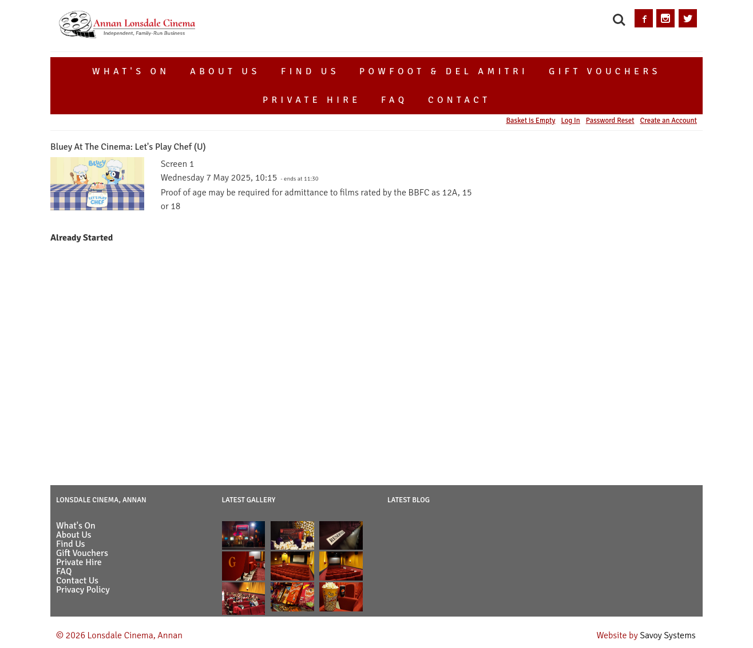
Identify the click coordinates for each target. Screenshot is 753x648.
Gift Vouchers (605, 71)
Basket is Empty (530, 120)
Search (619, 20)
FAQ (394, 100)
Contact (459, 100)
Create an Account (668, 120)
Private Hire (312, 100)
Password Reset (610, 120)
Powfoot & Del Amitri (443, 71)
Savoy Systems (668, 635)
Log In (570, 120)
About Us (225, 71)
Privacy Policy (83, 589)
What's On (131, 71)
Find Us (310, 71)
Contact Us (77, 580)
